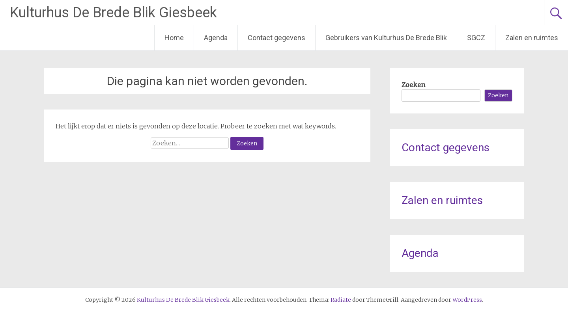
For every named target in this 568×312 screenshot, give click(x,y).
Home (174, 37)
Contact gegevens (276, 37)
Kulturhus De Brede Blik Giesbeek (113, 12)
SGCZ (476, 37)
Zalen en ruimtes (531, 37)
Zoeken (413, 85)
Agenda (216, 37)
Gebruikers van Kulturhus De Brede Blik (386, 37)
